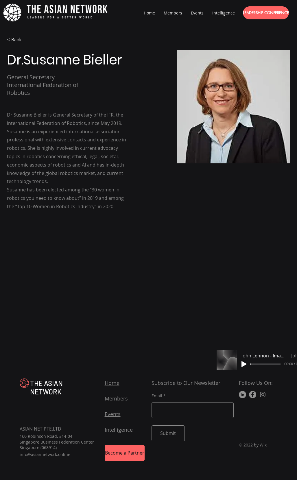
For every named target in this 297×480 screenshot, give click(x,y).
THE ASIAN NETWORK (46, 387)
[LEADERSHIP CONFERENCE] (266, 12)
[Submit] (168, 433)
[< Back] (18, 40)
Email (157, 396)
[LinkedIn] (242, 394)
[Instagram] (262, 394)
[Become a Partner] (125, 453)
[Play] (244, 364)
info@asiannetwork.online (45, 454)
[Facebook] (252, 394)
